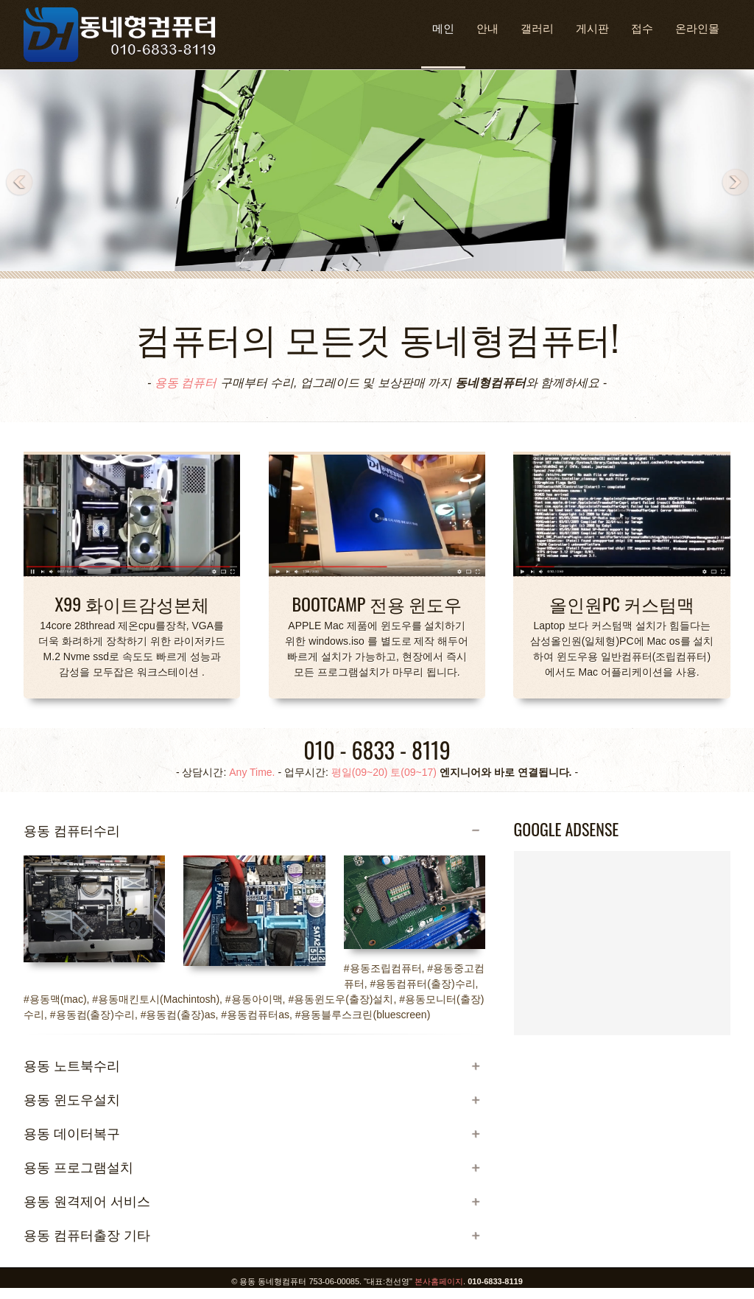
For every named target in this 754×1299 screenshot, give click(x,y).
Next (735, 183)
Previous (19, 183)
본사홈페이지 (439, 1281)
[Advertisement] (622, 983)
